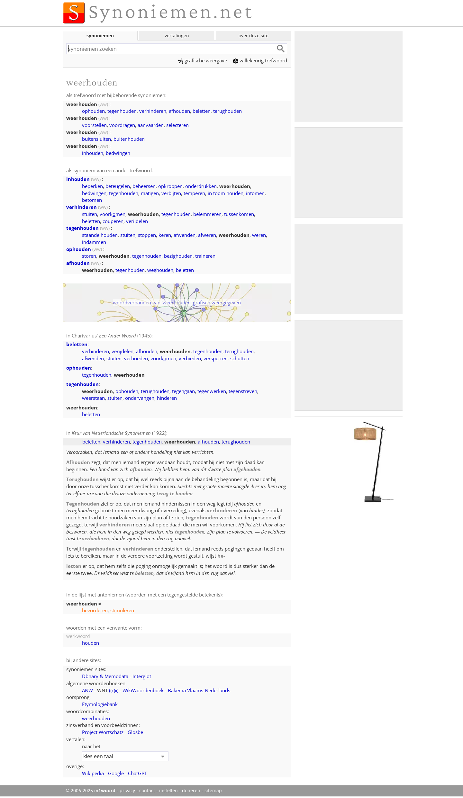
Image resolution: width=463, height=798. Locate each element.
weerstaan (93, 398)
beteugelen (117, 186)
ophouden (93, 111)
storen (89, 256)
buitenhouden (129, 139)
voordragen (122, 125)
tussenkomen (239, 214)
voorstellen (94, 125)
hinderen (167, 398)
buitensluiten (96, 139)
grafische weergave (202, 60)
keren (165, 235)
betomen (92, 200)
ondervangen (139, 398)
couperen (113, 221)
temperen (194, 193)
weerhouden (96, 718)
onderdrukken (201, 186)
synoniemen (100, 35)
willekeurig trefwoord (260, 60)
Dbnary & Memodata (105, 676)
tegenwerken (211, 391)
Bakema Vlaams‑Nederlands (199, 690)
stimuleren (122, 610)
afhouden (179, 111)
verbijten (171, 193)
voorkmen (112, 214)
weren (259, 235)
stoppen (147, 235)
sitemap (213, 791)
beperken (92, 186)
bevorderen (95, 610)
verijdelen (137, 221)
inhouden (92, 153)
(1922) (119, 433)
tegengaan (183, 391)
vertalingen (177, 35)
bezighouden (178, 256)
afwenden (184, 235)
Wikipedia (93, 773)
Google (116, 773)
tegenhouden (122, 111)
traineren (205, 256)
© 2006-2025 (90, 791)
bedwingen (118, 153)
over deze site (253, 35)
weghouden (160, 270)
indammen (94, 242)
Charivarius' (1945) (111, 335)
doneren (191, 791)
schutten (239, 358)
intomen (255, 193)
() (111, 690)
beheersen (144, 186)
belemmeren (207, 214)
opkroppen (170, 186)
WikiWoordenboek (143, 690)
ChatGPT (137, 773)
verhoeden (136, 358)
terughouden (227, 111)
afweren (207, 235)
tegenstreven (243, 391)
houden (90, 643)
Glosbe (135, 732)
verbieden (190, 358)
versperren (216, 358)
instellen (168, 791)
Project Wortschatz (102, 732)
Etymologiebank (100, 704)
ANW (87, 690)
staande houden (100, 235)
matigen (150, 193)
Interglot (141, 676)
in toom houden (225, 193)
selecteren (177, 125)
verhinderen (152, 111)
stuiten (89, 214)
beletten (202, 111)
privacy (127, 791)
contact (147, 791)
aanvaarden (151, 125)
